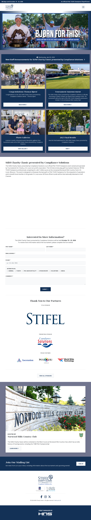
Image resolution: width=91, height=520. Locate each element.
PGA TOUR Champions (74, 1)
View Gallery (23, 148)
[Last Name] (66, 249)
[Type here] (45, 281)
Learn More (14, 448)
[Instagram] (45, 497)
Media (63, 271)
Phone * (8, 260)
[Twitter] (49, 497)
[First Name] (25, 249)
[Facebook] (41, 497)
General (11, 271)
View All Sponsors (45, 376)
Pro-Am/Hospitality (30, 271)
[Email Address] (45, 256)
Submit (45, 289)
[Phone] (45, 263)
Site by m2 (57, 500)
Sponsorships (43, 271)
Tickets (18, 271)
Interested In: (11, 268)
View (68, 148)
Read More (23, 104)
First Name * (9, 246)
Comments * (9, 276)
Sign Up (80, 464)
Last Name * (49, 246)
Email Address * (10, 253)
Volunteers (54, 271)
